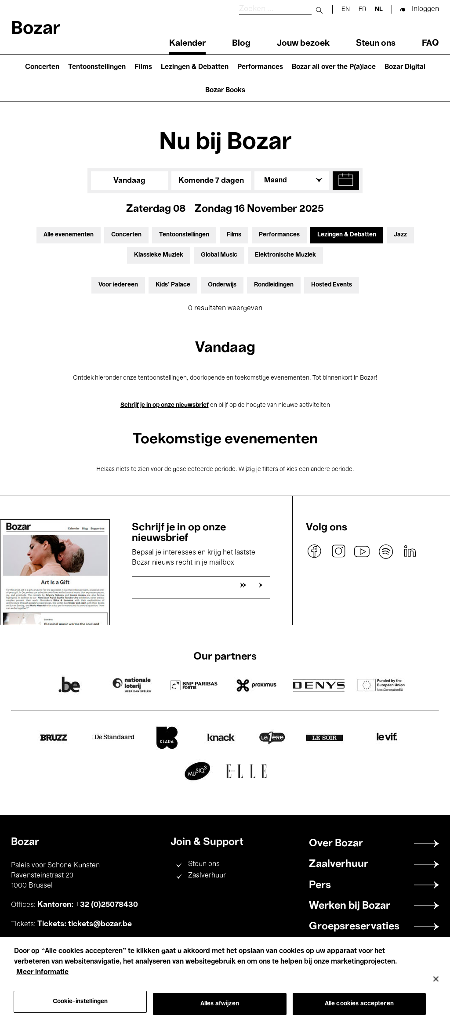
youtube (362, 551)
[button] (346, 180)
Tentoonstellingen (97, 67)
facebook (314, 551)
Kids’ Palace (173, 285)
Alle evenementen (69, 235)
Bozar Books (225, 90)
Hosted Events (331, 285)
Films (143, 67)
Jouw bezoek (303, 43)
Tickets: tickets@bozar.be (84, 924)
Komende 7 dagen (211, 180)
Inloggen (425, 9)
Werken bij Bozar (349, 906)
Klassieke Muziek (158, 255)
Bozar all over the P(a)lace (334, 67)
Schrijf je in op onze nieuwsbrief (164, 405)
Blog (241, 43)
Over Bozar (336, 843)
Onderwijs (222, 285)
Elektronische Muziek (285, 255)
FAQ (430, 43)
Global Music (219, 255)
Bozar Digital (405, 67)
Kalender (187, 43)
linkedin (409, 551)
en (345, 9)
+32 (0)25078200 (80, 943)
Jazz (400, 235)
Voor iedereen (118, 285)
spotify (386, 551)
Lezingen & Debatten (195, 67)
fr (362, 9)
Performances (260, 67)
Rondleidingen (274, 285)
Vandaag (129, 180)
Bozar (35, 29)
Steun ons (376, 43)
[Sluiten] (436, 988)
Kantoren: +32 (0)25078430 (87, 904)
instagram (338, 551)
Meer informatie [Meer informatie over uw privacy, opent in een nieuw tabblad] (42, 982)
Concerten (42, 67)
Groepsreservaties (354, 927)
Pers (320, 885)
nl (379, 9)
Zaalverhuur (207, 876)
